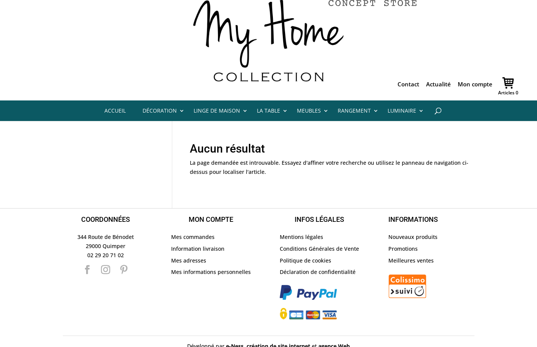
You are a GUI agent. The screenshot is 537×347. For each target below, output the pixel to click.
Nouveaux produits (413, 218)
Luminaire (402, 92)
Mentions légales (301, 218)
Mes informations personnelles (211, 253)
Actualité (438, 66)
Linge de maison (217, 92)
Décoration (160, 92)
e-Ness (235, 327)
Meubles (309, 92)
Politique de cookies (305, 241)
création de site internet (278, 327)
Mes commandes (193, 218)
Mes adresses (188, 241)
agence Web (334, 327)
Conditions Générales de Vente (319, 229)
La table (268, 92)
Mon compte (475, 66)
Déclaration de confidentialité (318, 253)
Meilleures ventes (411, 241)
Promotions (403, 229)
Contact (408, 66)
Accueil (115, 92)
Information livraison (197, 229)
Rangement (354, 92)
